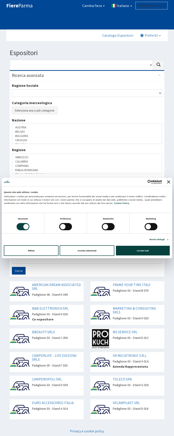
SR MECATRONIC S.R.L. (130, 355)
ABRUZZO (87, 157)
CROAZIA (87, 140)
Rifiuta (31, 251)
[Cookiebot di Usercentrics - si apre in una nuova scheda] (142, 182)
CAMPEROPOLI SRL (47, 379)
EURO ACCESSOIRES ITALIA (53, 402)
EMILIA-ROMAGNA (87, 170)
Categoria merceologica (32, 103)
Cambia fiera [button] (93, 5)
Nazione (18, 120)
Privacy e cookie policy (87, 431)
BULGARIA (87, 136)
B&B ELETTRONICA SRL (50, 308)
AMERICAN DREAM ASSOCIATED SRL (56, 286)
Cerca (19, 271)
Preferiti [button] (150, 35)
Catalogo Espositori (117, 35)
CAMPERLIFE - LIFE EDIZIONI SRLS (54, 357)
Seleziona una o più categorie (34, 110)
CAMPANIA (87, 166)
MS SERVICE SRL (125, 332)
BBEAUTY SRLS (43, 332)
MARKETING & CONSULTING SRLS (134, 310)
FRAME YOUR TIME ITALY (131, 284)
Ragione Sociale (25, 85)
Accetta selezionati (87, 251)
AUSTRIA (87, 127)
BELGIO (87, 132)
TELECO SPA (122, 379)
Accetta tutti (143, 251)
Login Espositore (151, 6)
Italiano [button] (121, 5)
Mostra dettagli (157, 239)
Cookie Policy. (122, 203)
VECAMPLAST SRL (126, 402)
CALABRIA (87, 161)
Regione (19, 150)
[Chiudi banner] (168, 181)
